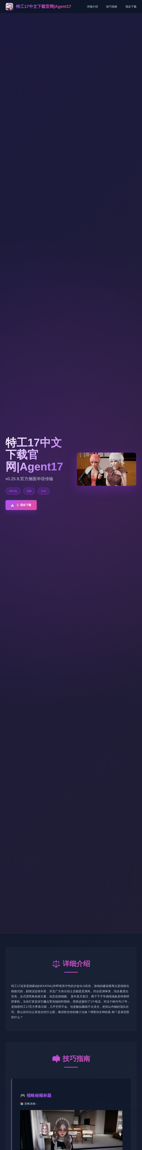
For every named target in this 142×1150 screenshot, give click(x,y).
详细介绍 (92, 6)
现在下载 (130, 6)
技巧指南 (111, 6)
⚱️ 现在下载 (21, 505)
